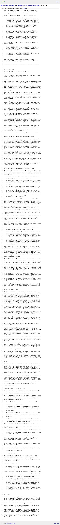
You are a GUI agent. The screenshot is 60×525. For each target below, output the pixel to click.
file (25, 8)
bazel (2, 5)
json (58, 523)
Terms (13, 523)
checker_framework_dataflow (32, 5)
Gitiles (7, 523)
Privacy (10, 523)
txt (55, 523)
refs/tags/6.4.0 (12, 5)
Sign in (57, 1)
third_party (21, 5)
